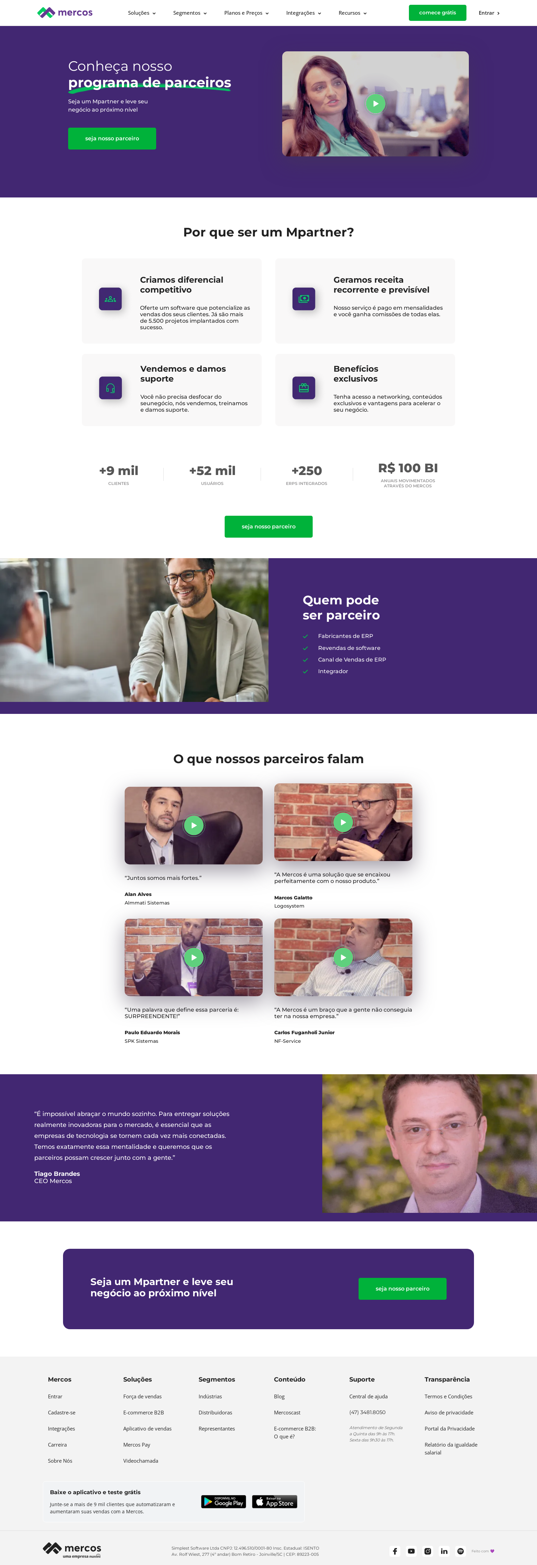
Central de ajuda (368, 1396)
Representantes (217, 1428)
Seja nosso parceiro (112, 138)
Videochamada (140, 1460)
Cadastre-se (61, 1412)
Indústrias (210, 1396)
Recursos (349, 12)
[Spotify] (460, 1551)
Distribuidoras (215, 1412)
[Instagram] (427, 1551)
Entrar (55, 1396)
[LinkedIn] (444, 1551)
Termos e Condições (448, 1396)
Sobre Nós (60, 1460)
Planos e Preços (243, 12)
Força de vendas (142, 1396)
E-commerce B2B (143, 1412)
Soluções (138, 12)
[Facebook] (394, 1551)
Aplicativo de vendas (147, 1428)
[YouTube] (411, 1551)
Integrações (300, 12)
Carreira (57, 1444)
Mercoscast (287, 1412)
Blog (279, 1396)
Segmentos (186, 12)
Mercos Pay (136, 1444)
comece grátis (437, 12)
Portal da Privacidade (450, 1428)
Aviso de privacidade (449, 1412)
